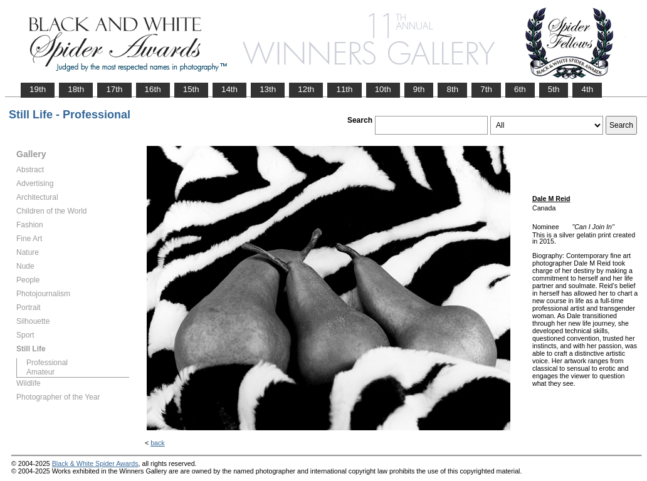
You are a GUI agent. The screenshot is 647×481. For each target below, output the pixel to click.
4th (587, 89)
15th (191, 89)
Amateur (40, 372)
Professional (47, 362)
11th (344, 89)
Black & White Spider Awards (95, 463)
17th (114, 89)
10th (383, 89)
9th (419, 89)
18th (76, 89)
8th (452, 89)
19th (38, 89)
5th (554, 89)
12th (306, 89)
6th (520, 89)
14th (229, 89)
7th (486, 89)
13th (268, 89)
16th (153, 89)
